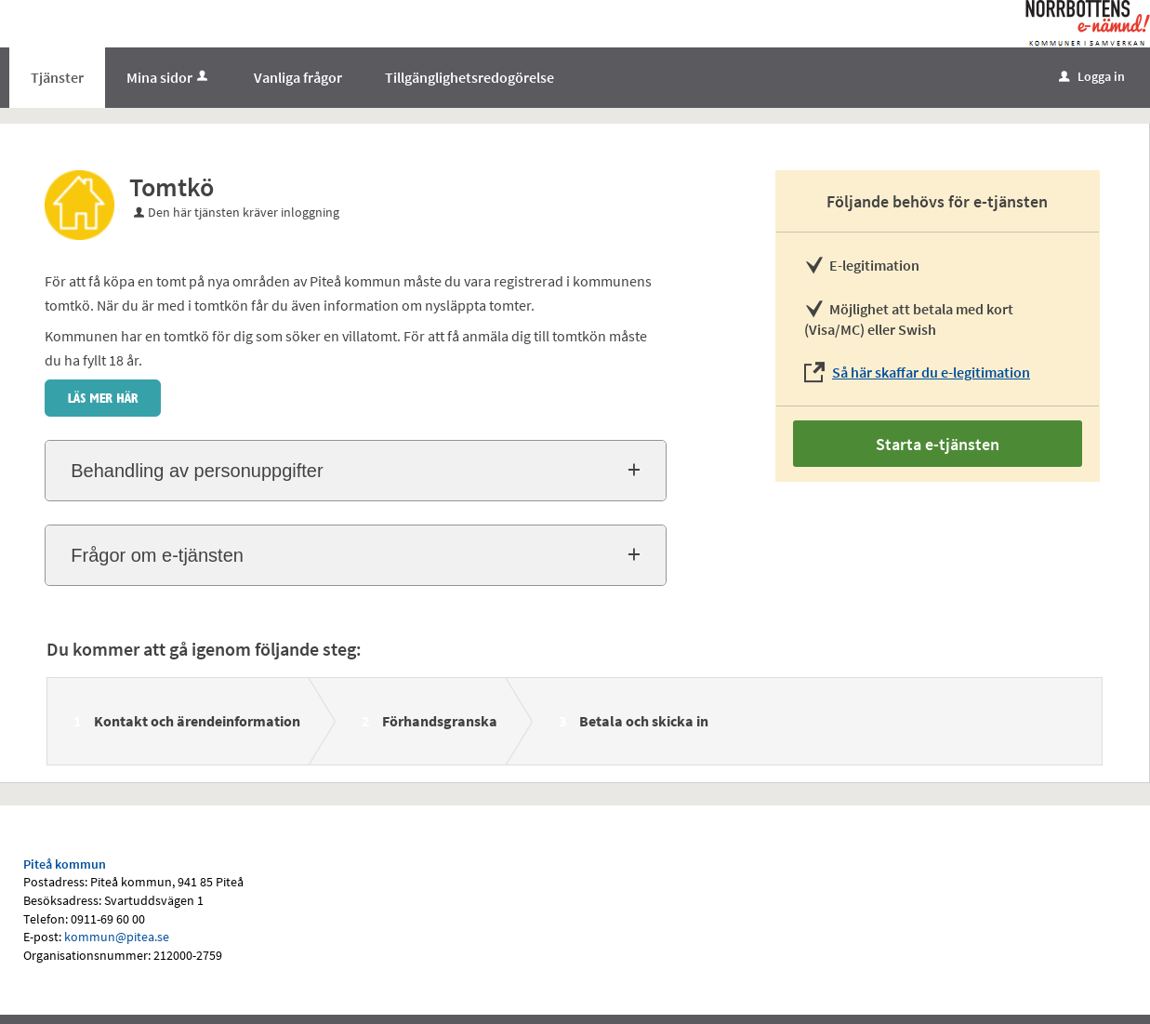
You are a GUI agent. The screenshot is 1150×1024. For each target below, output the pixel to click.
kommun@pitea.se (116, 936)
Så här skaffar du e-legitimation (931, 372)
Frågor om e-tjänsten (157, 555)
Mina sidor (168, 77)
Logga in (1092, 76)
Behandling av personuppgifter (197, 470)
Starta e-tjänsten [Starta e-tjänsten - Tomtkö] (937, 444)
